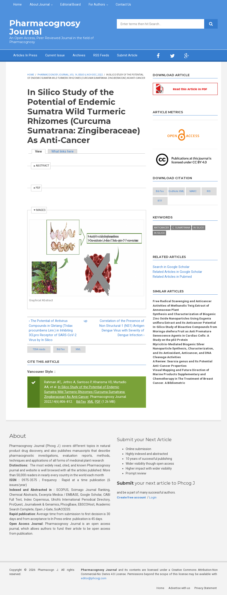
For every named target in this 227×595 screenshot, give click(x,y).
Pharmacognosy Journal (43, 27)
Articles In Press (25, 55)
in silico (159, 243)
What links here (63, 151)
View (40, 151)
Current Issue (55, 55)
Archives (79, 55)
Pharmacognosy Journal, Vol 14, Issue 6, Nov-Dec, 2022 (70, 74)
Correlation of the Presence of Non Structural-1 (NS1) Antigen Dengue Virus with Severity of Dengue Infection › (121, 328)
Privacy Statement (206, 588)
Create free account (131, 497)
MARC (163, 201)
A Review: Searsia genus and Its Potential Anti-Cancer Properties (183, 375)
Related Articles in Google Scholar (177, 282)
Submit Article (127, 55)
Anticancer (161, 237)
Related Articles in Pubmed (172, 286)
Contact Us (123, 4)
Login (153, 497)
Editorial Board (70, 4)
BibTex (65, 349)
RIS (188, 201)
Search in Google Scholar (171, 277)
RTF (164, 210)
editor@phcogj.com (94, 578)
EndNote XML (188, 191)
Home (17, 4)
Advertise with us (180, 588)
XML (90, 349)
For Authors (97, 4)
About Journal (40, 4)
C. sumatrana (181, 237)
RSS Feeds (101, 55)
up (85, 321)
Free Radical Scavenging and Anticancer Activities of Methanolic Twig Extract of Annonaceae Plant (182, 315)
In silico (198, 237)
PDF (98, 402)
